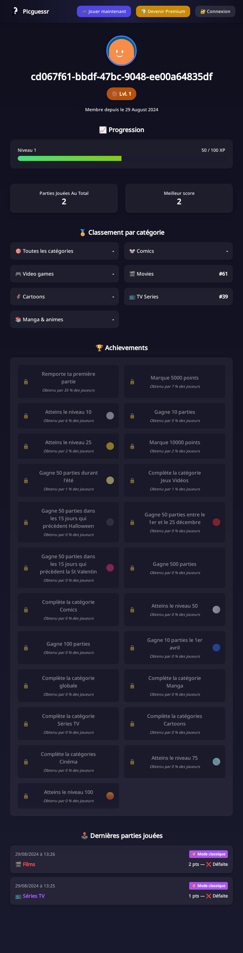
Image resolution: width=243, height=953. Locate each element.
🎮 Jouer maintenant (104, 11)
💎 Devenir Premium (163, 11)
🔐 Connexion (215, 11)
